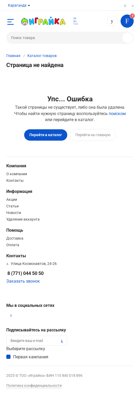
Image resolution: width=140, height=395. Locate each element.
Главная (13, 56)
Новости (13, 213)
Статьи (12, 206)
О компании (16, 174)
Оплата (12, 245)
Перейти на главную (92, 135)
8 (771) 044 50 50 (112, 21)
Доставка (14, 238)
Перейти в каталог (45, 135)
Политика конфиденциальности (34, 385)
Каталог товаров (42, 56)
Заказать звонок (23, 281)
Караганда (17, 5)
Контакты (15, 180)
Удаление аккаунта (23, 219)
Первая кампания (30, 356)
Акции (11, 199)
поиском (117, 113)
